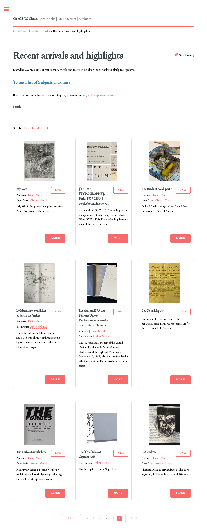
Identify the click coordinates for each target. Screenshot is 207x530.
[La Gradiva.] (164, 444)
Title (27, 128)
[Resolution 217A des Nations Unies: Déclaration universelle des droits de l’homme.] (102, 302)
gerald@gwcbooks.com (100, 95)
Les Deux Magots (153, 310)
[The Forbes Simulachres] (39, 444)
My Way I (22, 189)
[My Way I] (39, 180)
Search (103, 112)
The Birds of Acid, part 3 (157, 189)
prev (71, 518)
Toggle (8, 9)
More (55, 238)
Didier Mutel (35, 195)
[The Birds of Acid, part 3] (164, 180)
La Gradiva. (149, 452)
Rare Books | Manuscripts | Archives (52, 19)
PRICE (58, 190)
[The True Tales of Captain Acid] (102, 444)
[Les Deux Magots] (164, 302)
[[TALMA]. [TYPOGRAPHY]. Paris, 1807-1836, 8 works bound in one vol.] (102, 180)
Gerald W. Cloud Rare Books (31, 31)
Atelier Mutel (38, 200)
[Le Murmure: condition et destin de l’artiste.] (39, 302)
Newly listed (40, 128)
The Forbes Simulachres (31, 452)
